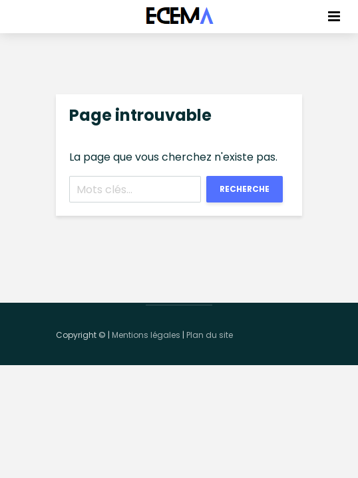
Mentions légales (146, 335)
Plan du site (209, 335)
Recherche (244, 189)
